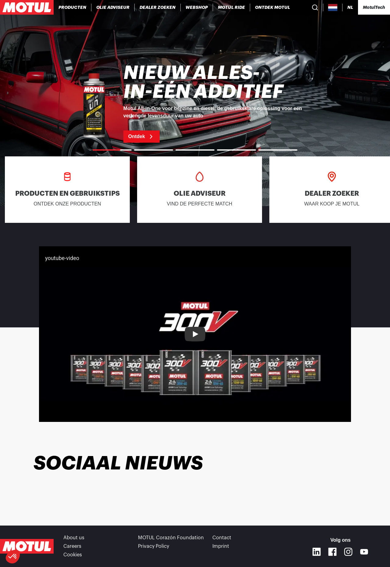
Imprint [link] (220, 546)
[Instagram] (348, 551)
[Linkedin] (316, 551)
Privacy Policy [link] (153, 546)
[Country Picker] (332, 7)
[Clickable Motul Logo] (27, 7)
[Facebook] (332, 551)
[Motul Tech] (374, 7)
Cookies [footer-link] (72, 554)
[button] (12, 556)
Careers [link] (72, 546)
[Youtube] (364, 551)
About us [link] (73, 537)
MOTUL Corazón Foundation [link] (171, 537)
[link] (197, 7)
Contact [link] (221, 537)
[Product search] (315, 7)
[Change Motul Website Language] (350, 7)
